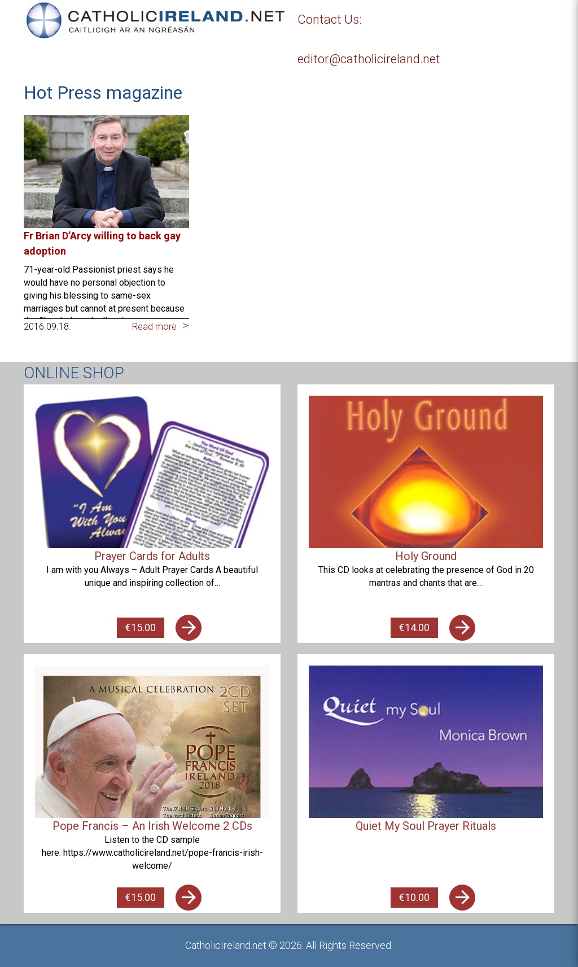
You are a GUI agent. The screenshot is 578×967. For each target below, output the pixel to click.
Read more (154, 326)
